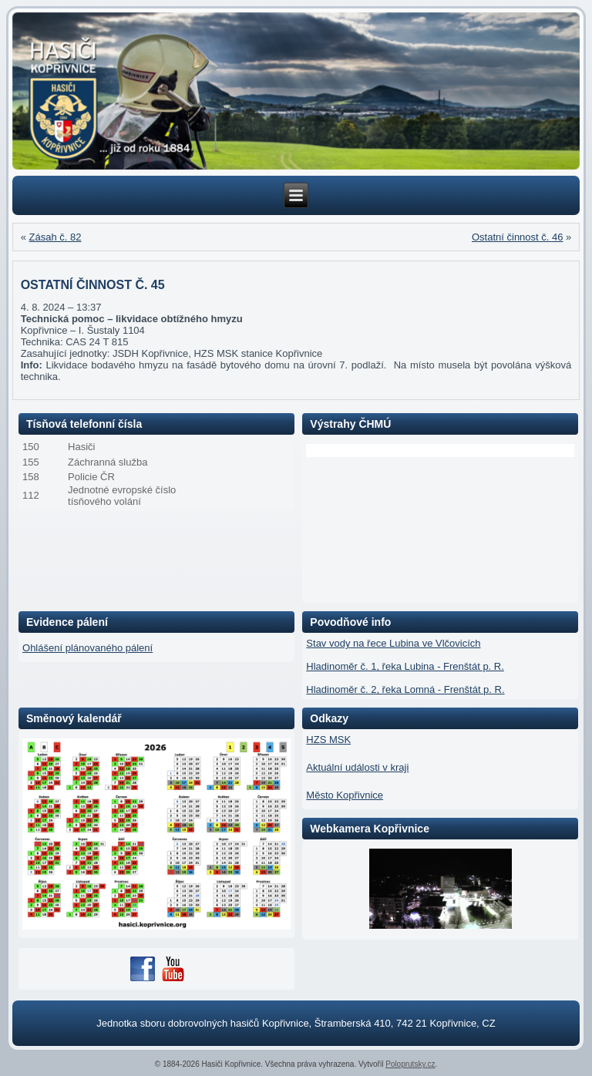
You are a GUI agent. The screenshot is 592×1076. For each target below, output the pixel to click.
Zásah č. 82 (55, 237)
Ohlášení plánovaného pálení (87, 648)
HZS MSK (328, 739)
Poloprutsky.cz (410, 1064)
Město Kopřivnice (344, 795)
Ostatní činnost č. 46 (517, 237)
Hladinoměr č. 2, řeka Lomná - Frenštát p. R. (405, 689)
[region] (296, 91)
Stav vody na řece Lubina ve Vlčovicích (393, 643)
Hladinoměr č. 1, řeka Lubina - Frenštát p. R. (405, 666)
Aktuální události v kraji (357, 767)
